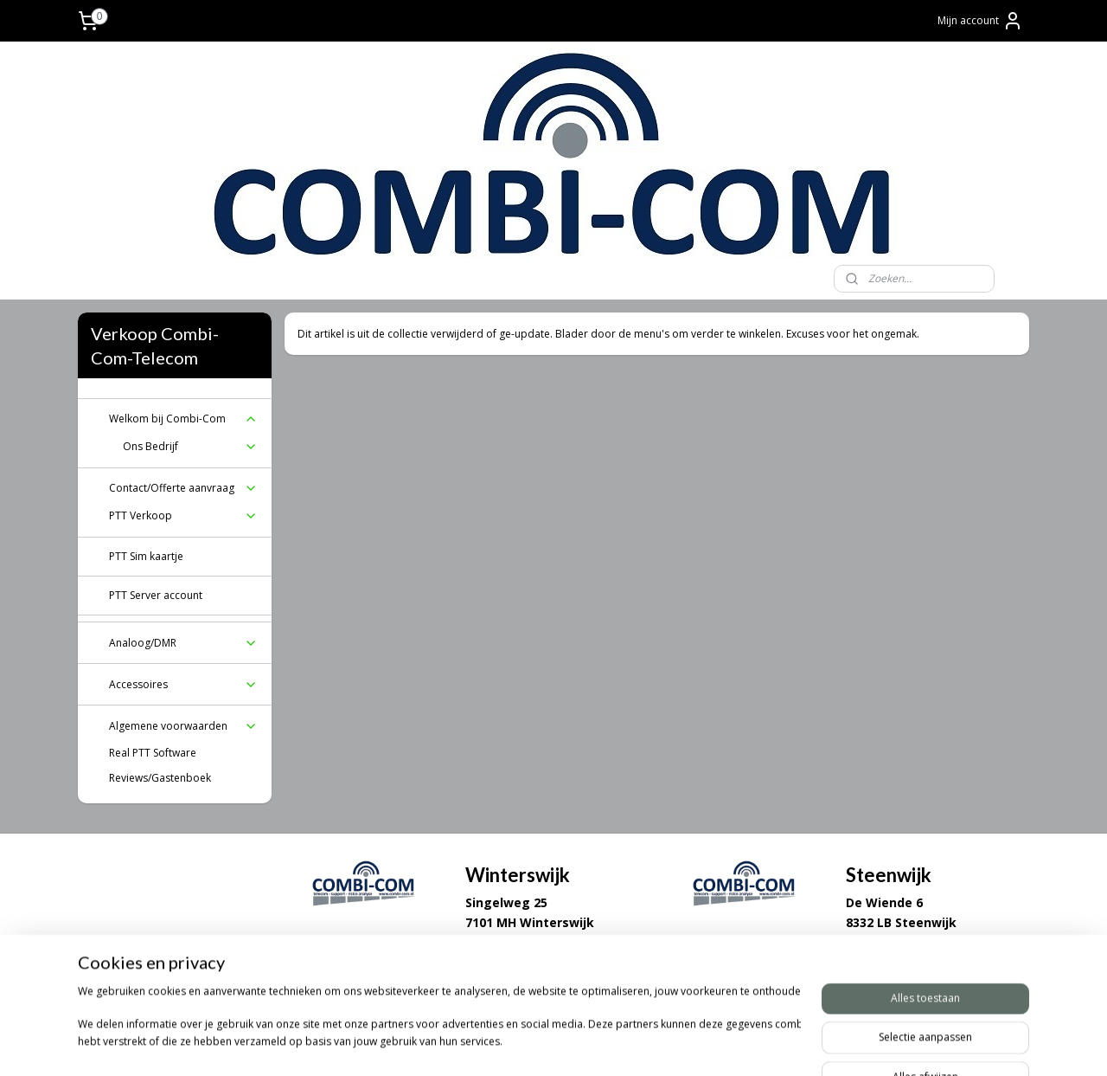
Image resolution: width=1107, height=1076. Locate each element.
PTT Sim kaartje (146, 556)
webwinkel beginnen (629, 1044)
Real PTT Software (152, 752)
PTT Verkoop (183, 515)
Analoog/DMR (183, 642)
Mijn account (980, 20)
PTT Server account (155, 595)
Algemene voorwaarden (183, 725)
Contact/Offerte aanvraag (183, 487)
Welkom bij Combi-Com (183, 418)
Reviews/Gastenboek (160, 777)
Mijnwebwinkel (780, 1044)
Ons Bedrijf (190, 446)
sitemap (527, 1044)
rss (563, 1044)
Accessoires (183, 684)
